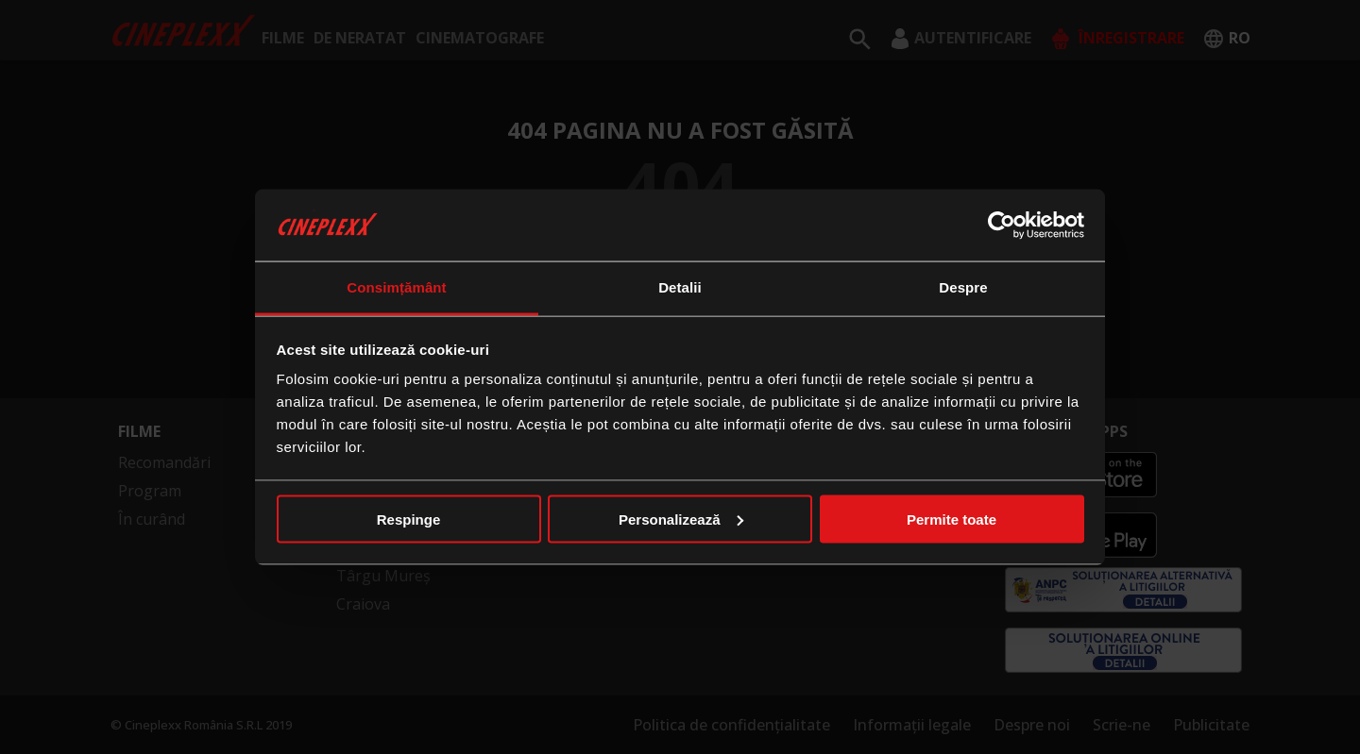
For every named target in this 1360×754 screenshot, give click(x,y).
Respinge (409, 519)
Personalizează (681, 519)
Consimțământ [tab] (396, 287)
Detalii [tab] (680, 287)
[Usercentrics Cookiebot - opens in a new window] (1001, 224)
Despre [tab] (963, 287)
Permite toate (951, 519)
